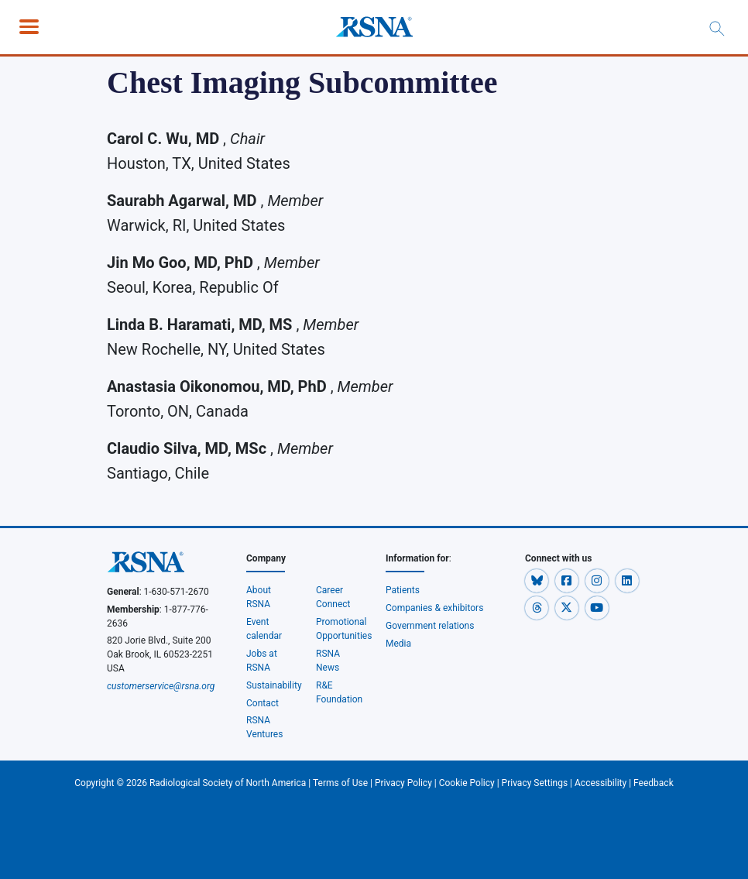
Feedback (653, 783)
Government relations (430, 625)
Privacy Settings (535, 783)
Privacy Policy (403, 783)
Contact (262, 703)
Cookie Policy (467, 783)
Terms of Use (340, 783)
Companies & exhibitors (434, 608)
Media (398, 643)
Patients (403, 590)
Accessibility (600, 783)
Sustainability (274, 685)
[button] (538, 580)
